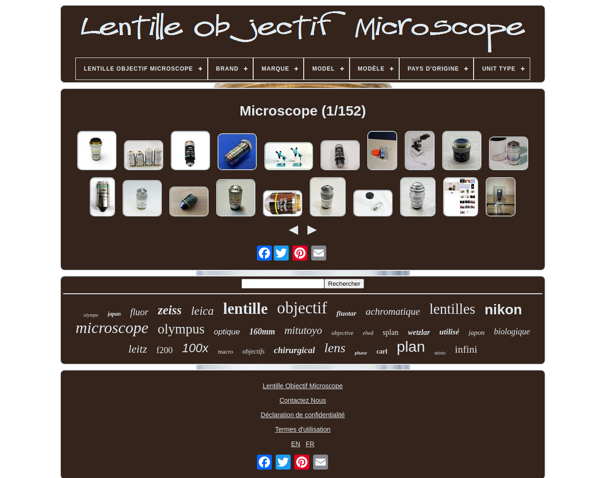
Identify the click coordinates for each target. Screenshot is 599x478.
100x (195, 348)
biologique (512, 331)
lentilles (452, 309)
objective (342, 332)
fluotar (346, 313)
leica (202, 310)
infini (466, 349)
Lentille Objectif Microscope (303, 386)
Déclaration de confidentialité (303, 415)
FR (310, 444)
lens (334, 347)
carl (381, 351)
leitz (137, 349)
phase (361, 352)
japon (476, 332)
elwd (368, 333)
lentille (245, 308)
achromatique (393, 311)
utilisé (449, 331)
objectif (302, 308)
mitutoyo (303, 330)
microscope (112, 327)
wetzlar (419, 332)
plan (411, 346)
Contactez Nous (302, 400)
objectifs (253, 351)
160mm (262, 331)
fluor (139, 312)
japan (114, 314)
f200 (164, 350)
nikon (503, 309)
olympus (181, 328)
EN (295, 444)
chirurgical (294, 350)
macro (225, 351)
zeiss (170, 310)
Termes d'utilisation (303, 429)
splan (391, 332)
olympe (90, 315)
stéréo (440, 352)
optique (227, 331)
